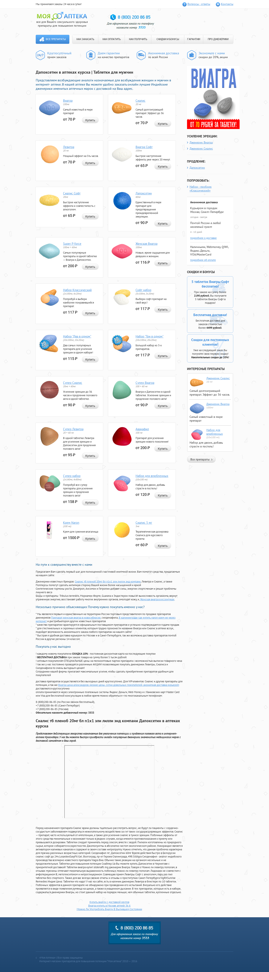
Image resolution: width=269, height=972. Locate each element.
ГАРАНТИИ (193, 39)
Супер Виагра (145, 383)
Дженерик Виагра (201, 142)
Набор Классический (77, 290)
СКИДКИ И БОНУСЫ (168, 39)
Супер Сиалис (72, 383)
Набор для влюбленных (152, 476)
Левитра (68, 147)
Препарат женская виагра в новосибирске (76, 617)
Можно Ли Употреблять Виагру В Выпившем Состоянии (109, 909)
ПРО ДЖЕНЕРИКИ (218, 39)
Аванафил (142, 429)
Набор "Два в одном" (77, 336)
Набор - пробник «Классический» (201, 188)
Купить (90, 120)
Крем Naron (71, 523)
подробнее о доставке (203, 238)
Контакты (227, 4)
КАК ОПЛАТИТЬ (112, 39)
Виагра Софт (144, 147)
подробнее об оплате (203, 260)
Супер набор (71, 476)
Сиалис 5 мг (144, 523)
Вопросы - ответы (198, 4)
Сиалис (140, 101)
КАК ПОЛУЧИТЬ (138, 39)
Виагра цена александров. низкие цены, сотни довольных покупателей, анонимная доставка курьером (118, 685)
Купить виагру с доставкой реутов (109, 902)
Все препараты (56, 39)
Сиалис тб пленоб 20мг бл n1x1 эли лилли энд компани (108, 581)
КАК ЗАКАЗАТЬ (85, 39)
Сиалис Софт (71, 193)
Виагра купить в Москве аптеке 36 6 (109, 905)
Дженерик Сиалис (201, 148)
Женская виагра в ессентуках (157, 599)
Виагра (68, 101)
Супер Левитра (73, 429)
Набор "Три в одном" (150, 336)
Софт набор (143, 290)
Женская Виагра (146, 244)
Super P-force (72, 244)
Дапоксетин (144, 193)
